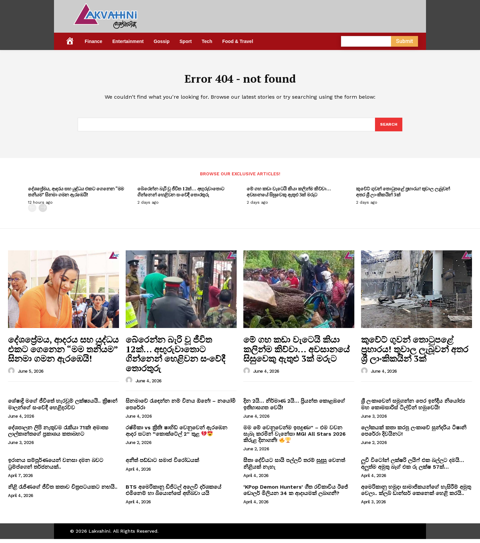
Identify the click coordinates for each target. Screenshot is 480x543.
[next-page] (43, 212)
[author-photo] (12, 375)
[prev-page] (32, 212)
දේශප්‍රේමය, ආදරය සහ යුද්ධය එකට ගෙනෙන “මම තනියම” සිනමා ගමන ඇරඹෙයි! (76, 195)
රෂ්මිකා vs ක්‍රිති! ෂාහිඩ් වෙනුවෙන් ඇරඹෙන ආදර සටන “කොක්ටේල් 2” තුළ (176, 434)
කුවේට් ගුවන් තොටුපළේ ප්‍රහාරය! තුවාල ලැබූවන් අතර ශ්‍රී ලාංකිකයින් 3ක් (403, 195)
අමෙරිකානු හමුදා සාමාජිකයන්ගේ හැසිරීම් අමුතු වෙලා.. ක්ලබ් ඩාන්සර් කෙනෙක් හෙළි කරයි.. (416, 494)
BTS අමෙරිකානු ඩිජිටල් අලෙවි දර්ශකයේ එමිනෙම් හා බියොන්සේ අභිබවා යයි (173, 494)
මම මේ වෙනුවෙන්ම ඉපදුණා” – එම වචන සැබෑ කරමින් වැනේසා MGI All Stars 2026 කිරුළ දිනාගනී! (294, 437)
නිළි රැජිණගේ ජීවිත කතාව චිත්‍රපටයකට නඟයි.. (62, 491)
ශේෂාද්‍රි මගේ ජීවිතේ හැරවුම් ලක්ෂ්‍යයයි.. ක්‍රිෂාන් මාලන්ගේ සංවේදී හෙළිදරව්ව (62, 408)
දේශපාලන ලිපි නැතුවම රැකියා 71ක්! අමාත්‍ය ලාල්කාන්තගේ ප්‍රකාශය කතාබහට (58, 434)
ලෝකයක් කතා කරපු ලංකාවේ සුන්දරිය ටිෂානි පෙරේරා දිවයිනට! (413, 434)
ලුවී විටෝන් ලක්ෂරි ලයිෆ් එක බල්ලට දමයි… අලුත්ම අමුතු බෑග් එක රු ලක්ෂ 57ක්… (412, 467)
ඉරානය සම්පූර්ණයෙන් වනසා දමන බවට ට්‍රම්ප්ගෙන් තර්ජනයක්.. (55, 467)
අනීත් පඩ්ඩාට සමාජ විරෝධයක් (162, 464)
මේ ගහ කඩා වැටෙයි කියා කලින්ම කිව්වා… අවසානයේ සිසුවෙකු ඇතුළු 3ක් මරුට (289, 195)
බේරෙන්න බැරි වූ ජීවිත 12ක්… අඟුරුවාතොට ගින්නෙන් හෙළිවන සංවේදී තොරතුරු (180, 195)
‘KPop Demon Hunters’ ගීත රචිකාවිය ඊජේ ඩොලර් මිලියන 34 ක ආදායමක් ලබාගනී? (295, 494)
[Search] (388, 128)
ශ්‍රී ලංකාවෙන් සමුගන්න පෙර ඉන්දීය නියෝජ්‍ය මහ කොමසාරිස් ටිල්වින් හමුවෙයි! (413, 408)
